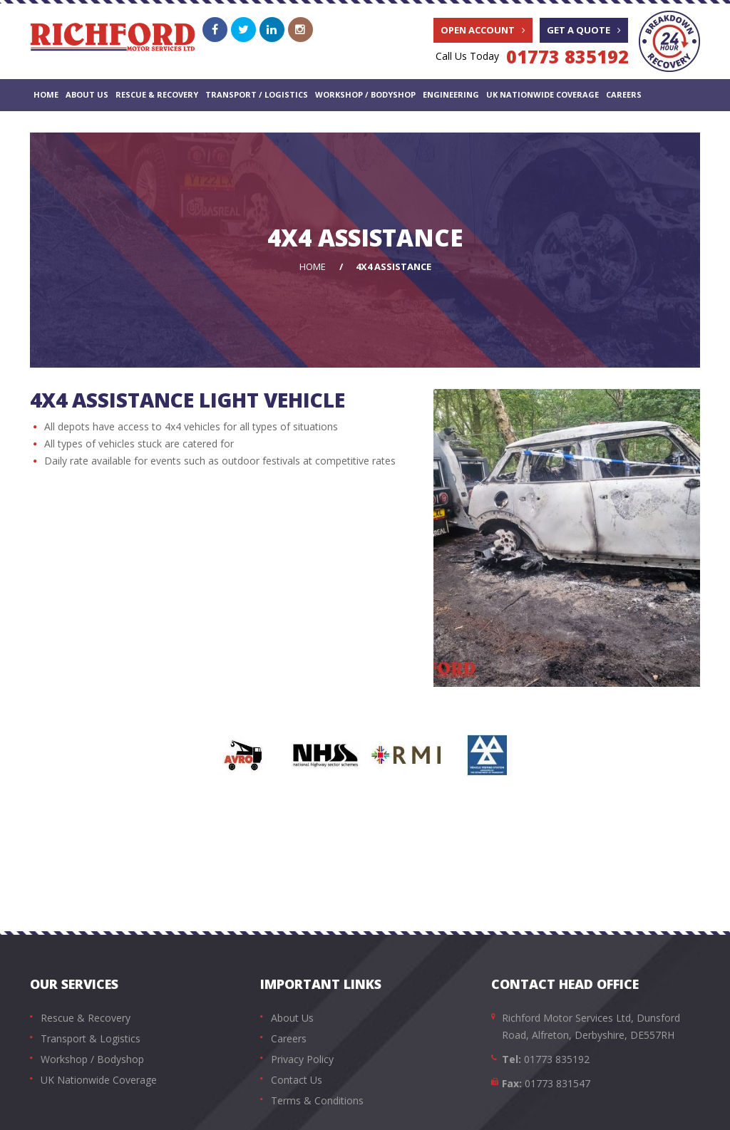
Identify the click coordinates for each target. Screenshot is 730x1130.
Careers (624, 94)
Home (46, 94)
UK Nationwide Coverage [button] (542, 94)
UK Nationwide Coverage (99, 1080)
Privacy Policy (302, 1059)
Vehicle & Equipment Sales (153, 125)
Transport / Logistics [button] (256, 94)
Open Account (483, 30)
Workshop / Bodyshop (92, 1059)
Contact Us (60, 125)
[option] (243, 755)
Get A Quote (584, 30)
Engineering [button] (451, 94)
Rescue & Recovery (85, 1018)
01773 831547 (557, 1083)
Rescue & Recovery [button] (156, 94)
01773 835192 (567, 56)
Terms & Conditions (317, 1100)
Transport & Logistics (90, 1038)
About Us (87, 94)
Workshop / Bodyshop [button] (365, 94)
